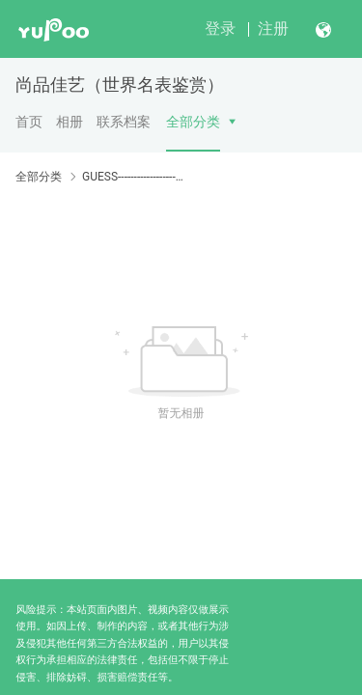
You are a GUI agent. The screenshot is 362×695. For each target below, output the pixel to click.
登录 (220, 28)
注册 (273, 28)
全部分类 (193, 121)
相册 (69, 121)
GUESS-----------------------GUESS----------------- (132, 176)
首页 (28, 121)
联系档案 (124, 121)
